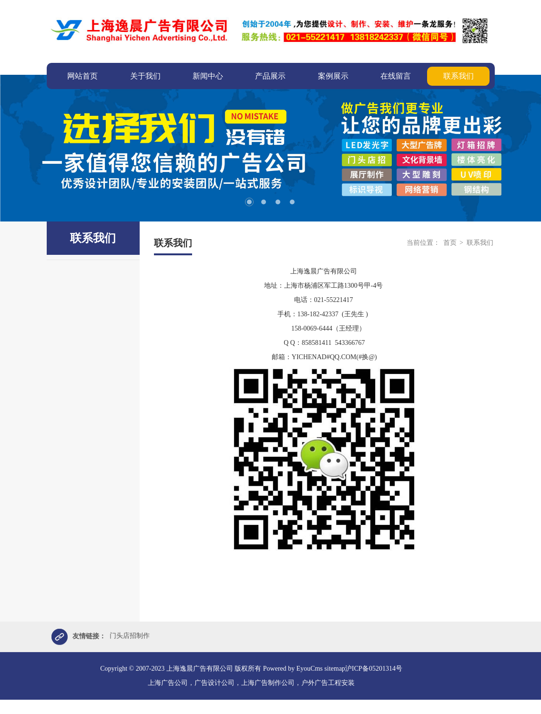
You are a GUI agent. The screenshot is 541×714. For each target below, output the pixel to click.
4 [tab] (292, 202)
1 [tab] (249, 202)
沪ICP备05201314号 (373, 669)
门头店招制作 (130, 636)
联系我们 (480, 242)
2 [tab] (263, 202)
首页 (450, 242)
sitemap (335, 669)
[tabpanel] (270, 148)
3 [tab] (278, 202)
